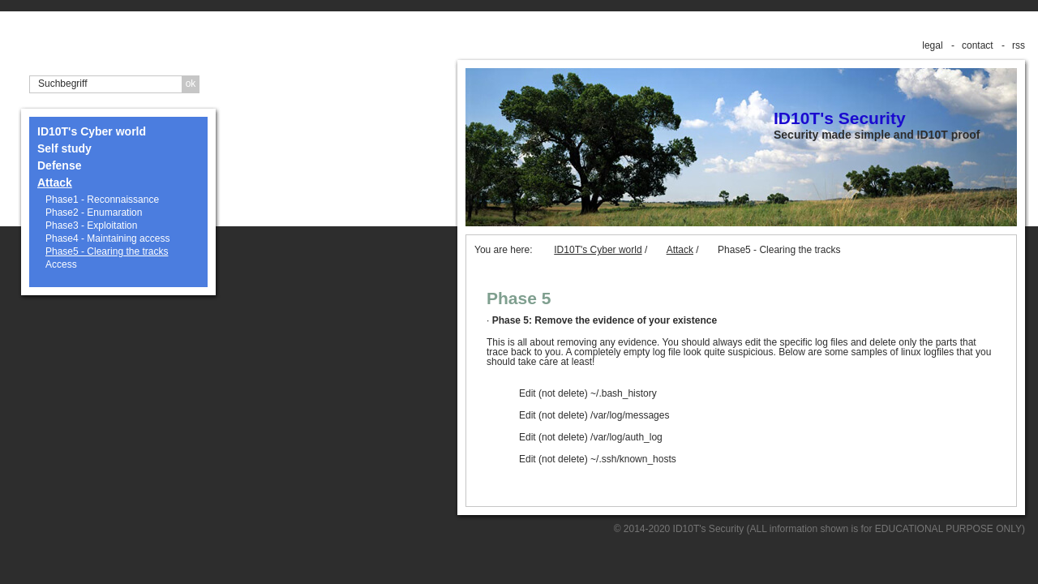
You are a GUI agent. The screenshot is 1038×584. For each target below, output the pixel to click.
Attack (54, 182)
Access (61, 264)
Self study (64, 148)
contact (977, 45)
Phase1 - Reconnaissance (102, 199)
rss (1018, 45)
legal (932, 45)
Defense (59, 165)
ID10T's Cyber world (91, 131)
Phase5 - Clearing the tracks (106, 251)
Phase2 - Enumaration (93, 212)
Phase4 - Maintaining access (107, 238)
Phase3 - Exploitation (91, 225)
